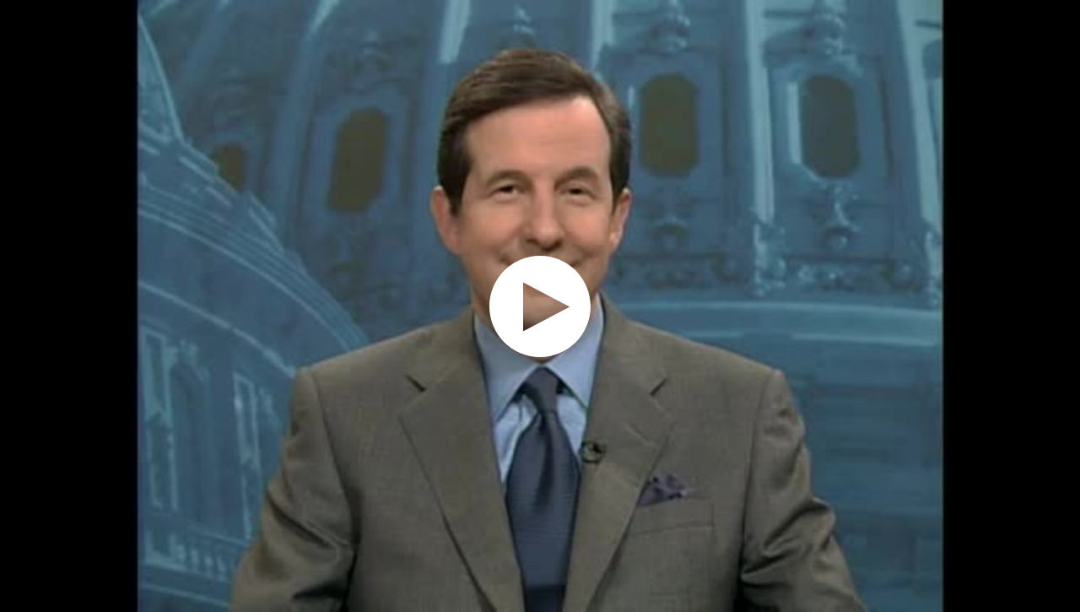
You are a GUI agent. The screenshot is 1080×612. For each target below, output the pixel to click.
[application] (540, 306)
